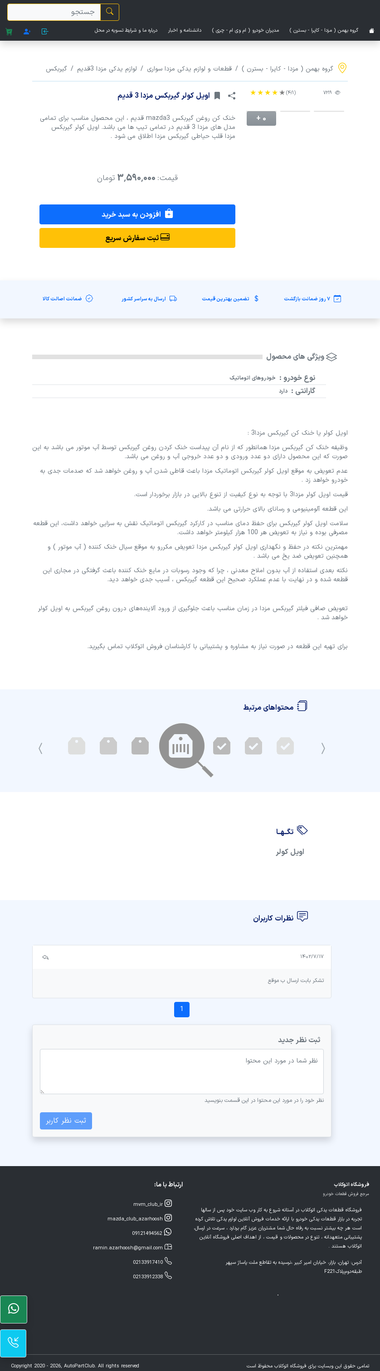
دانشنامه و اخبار (184, 30)
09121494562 (152, 1233)
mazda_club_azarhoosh (139, 1218)
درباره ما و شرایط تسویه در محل (126, 30)
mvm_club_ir (152, 1204)
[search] (54, 12)
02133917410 (152, 1262)
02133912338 (152, 1276)
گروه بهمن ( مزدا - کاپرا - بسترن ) (324, 30)
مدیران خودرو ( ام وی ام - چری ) (245, 30)
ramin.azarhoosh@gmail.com (132, 1247)
